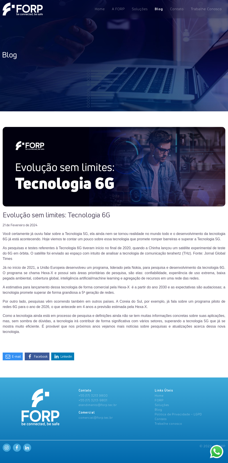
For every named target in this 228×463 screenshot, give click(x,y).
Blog (159, 8)
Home (100, 8)
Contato (177, 8)
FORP (159, 400)
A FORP (118, 8)
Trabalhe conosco (168, 423)
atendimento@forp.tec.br (98, 405)
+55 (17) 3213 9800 (93, 395)
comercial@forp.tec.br (96, 417)
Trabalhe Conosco (206, 8)
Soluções (140, 8)
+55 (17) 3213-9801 (93, 400)
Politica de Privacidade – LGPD (178, 414)
